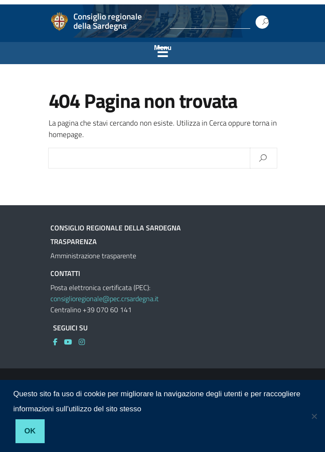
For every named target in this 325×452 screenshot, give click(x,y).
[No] (314, 416)
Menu (163, 47)
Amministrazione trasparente (93, 255)
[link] (58, 342)
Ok (30, 431)
